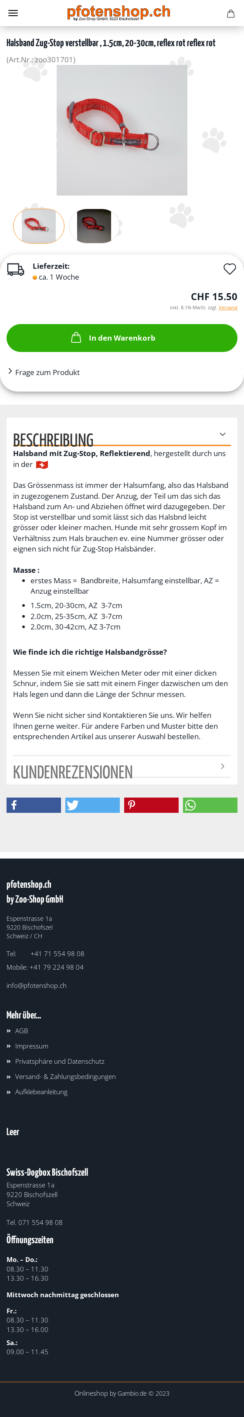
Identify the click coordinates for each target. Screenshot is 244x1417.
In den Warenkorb (112, 337)
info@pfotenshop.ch (37, 985)
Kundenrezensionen (73, 771)
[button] (34, 805)
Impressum (31, 1046)
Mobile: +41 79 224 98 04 (45, 967)
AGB (21, 1030)
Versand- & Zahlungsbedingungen (65, 1076)
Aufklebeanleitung (41, 1091)
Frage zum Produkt (47, 372)
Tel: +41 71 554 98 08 (46, 953)
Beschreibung (53, 439)
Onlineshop (91, 1393)
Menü (13, 13)
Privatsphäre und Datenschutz (60, 1061)
